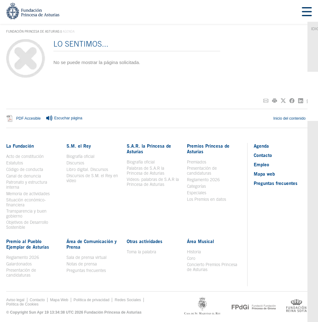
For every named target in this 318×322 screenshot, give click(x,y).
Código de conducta (24, 169)
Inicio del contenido (292, 118)
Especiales (196, 192)
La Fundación (20, 146)
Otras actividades (144, 241)
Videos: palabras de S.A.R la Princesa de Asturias (153, 182)
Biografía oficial (80, 156)
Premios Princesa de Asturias (208, 148)
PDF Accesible (28, 118)
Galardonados (19, 263)
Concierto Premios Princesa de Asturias (212, 267)
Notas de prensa (81, 263)
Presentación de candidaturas (202, 171)
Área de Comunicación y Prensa (91, 244)
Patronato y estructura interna (26, 185)
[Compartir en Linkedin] (300, 101)
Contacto (263, 155)
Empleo (261, 164)
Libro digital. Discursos (87, 169)
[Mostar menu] (307, 11)
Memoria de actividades (28, 193)
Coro (191, 258)
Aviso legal (15, 300)
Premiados (196, 161)
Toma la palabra (141, 251)
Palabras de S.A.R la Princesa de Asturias (145, 171)
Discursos (75, 162)
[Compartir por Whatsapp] (309, 101)
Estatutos (14, 162)
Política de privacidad (92, 300)
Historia (194, 251)
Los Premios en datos (206, 199)
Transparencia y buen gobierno (26, 213)
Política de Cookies (22, 304)
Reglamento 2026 (203, 179)
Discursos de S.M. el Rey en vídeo (92, 178)
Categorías (196, 186)
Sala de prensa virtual (86, 257)
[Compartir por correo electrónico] (265, 101)
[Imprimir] (274, 101)
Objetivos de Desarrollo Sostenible (27, 225)
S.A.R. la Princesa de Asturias (149, 148)
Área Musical (200, 241)
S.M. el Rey (78, 146)
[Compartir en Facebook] (291, 101)
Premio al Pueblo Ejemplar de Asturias (27, 244)
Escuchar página (64, 118)
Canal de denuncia (23, 175)
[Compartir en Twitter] (283, 101)
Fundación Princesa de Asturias (33, 32)
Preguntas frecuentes (86, 270)
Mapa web (264, 174)
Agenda (261, 146)
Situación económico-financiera (26, 202)
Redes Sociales (128, 300)
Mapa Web (59, 300)
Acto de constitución (25, 156)
